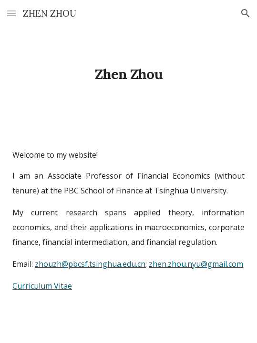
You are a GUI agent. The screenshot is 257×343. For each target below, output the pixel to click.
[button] (11, 13)
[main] (128, 67)
